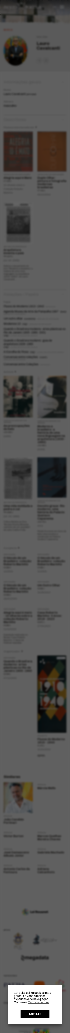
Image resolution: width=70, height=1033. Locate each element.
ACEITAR (35, 1014)
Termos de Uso (38, 1002)
